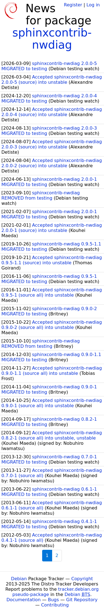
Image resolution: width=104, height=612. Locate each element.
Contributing (55, 605)
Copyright (82, 578)
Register (73, 4)
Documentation (23, 599)
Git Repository (82, 599)
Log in (93, 4)
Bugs (53, 599)
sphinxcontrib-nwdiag (52, 38)
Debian (19, 578)
